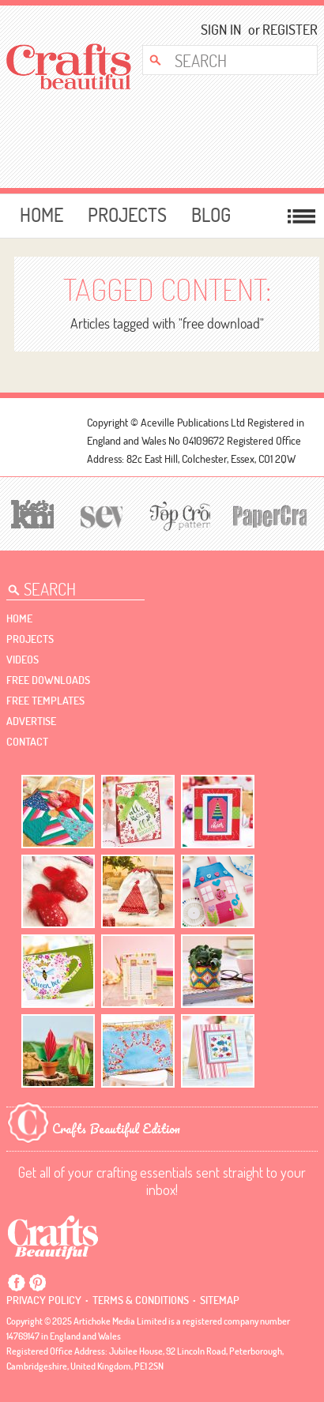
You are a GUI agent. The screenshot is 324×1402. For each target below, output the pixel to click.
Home (41, 215)
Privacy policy (43, 1300)
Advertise (31, 721)
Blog (211, 215)
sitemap (219, 1300)
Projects (127, 215)
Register (284, 30)
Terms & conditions (140, 1300)
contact (27, 742)
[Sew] (99, 514)
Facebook (16, 1282)
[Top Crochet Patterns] (177, 515)
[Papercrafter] (269, 515)
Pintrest (37, 1282)
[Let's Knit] (30, 512)
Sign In (221, 30)
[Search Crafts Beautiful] (222, 60)
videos (22, 659)
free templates (45, 700)
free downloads (48, 680)
